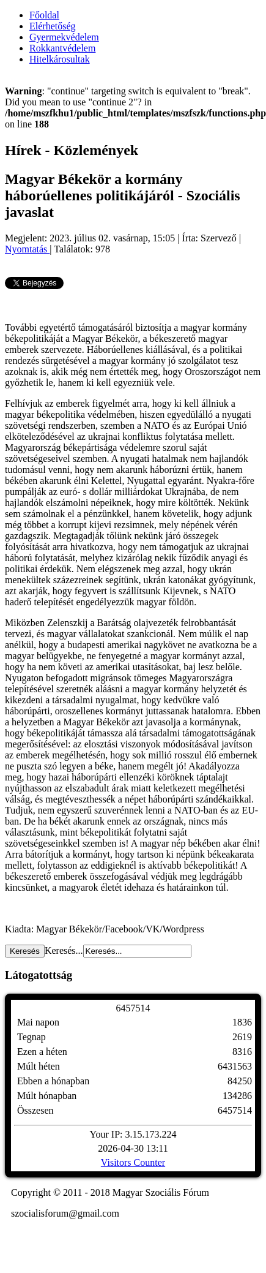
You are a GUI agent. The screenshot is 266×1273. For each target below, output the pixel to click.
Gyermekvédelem (64, 37)
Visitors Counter (133, 1162)
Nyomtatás (27, 249)
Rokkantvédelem (62, 48)
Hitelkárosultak (59, 59)
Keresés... (64, 950)
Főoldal (44, 15)
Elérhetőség (52, 26)
